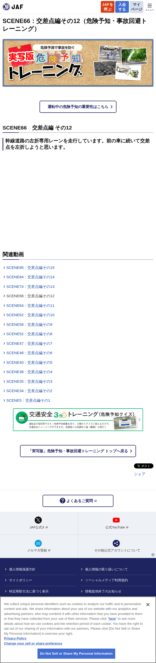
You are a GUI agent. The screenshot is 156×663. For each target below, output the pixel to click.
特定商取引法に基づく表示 (29, 591)
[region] (78, 629)
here (112, 619)
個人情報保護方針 (22, 569)
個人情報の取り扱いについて (106, 569)
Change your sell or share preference (33, 643)
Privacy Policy (15, 638)
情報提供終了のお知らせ (103, 591)
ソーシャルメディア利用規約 (106, 580)
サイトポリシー (20, 580)
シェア (139, 474)
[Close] (147, 604)
